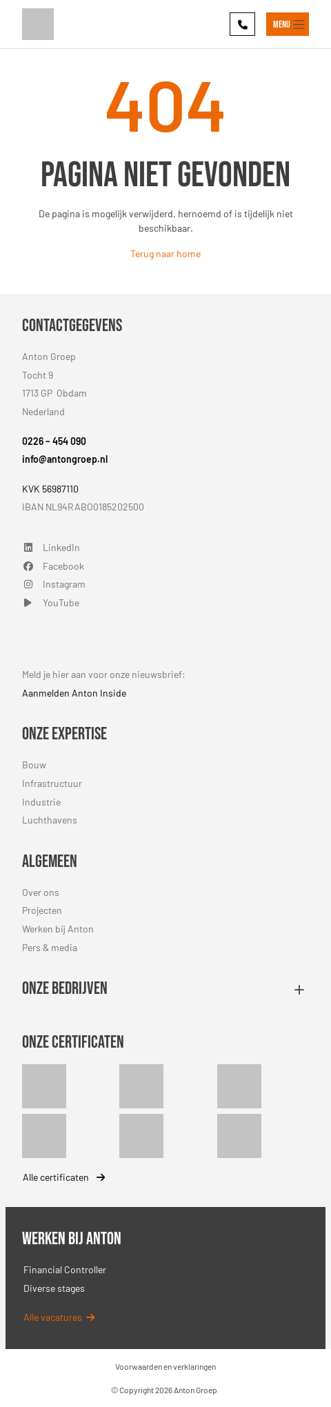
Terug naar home (165, 253)
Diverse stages (54, 1288)
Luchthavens (49, 820)
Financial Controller (64, 1269)
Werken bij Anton (58, 929)
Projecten (42, 910)
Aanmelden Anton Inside (74, 693)
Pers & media (49, 947)
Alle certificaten (64, 1177)
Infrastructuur (52, 783)
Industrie (41, 802)
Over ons (40, 892)
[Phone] (242, 23)
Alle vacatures (58, 1317)
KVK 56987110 (50, 489)
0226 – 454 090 (54, 441)
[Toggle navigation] (287, 23)
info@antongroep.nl (65, 459)
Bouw (34, 764)
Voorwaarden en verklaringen (165, 1366)
